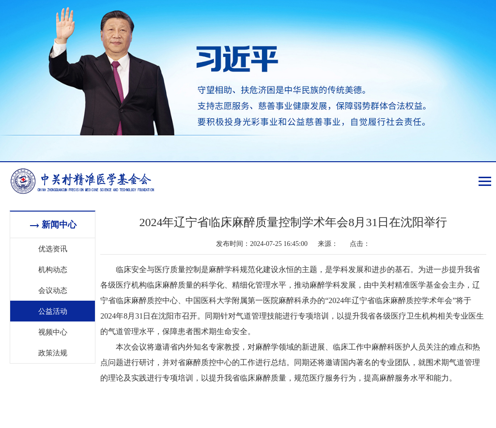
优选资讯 (52, 248)
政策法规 (52, 352)
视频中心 (52, 331)
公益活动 (52, 311)
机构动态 (52, 269)
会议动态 (52, 290)
